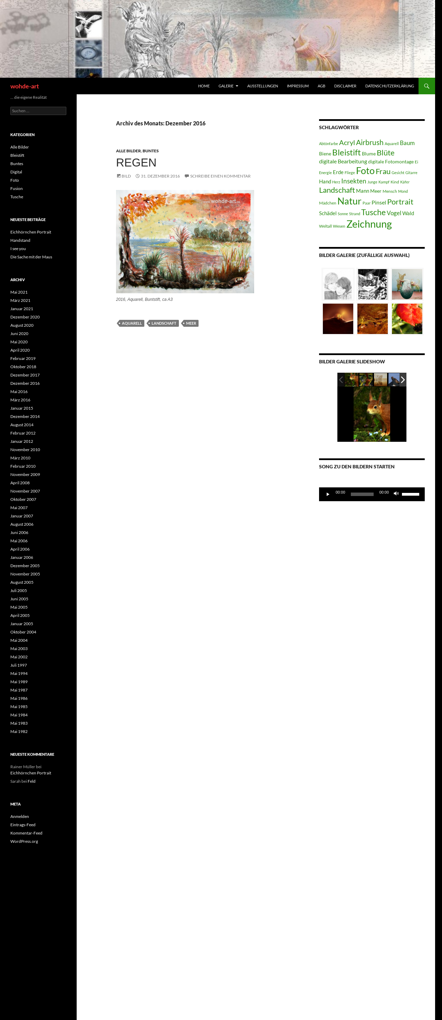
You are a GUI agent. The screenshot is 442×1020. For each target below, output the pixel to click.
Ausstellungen (262, 86)
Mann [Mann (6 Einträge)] (362, 191)
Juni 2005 (19, 598)
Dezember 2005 (25, 565)
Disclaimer (345, 86)
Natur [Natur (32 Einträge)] (349, 201)
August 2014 (21, 424)
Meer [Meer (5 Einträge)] (376, 191)
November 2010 (25, 449)
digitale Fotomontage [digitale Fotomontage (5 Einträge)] (391, 161)
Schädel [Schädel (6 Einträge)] (328, 213)
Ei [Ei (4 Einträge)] (416, 161)
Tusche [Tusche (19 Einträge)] (373, 212)
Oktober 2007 (23, 499)
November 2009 (25, 474)
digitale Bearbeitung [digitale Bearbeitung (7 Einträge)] (343, 161)
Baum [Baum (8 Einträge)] (407, 142)
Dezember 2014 (25, 416)
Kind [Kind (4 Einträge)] (395, 181)
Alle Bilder (128, 150)
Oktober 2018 (23, 366)
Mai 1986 (19, 698)
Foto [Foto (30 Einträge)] (365, 170)
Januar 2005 (21, 623)
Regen (136, 162)
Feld (32, 781)
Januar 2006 (21, 557)
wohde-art (24, 86)
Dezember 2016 (25, 383)
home (204, 86)
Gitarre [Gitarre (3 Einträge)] (411, 172)
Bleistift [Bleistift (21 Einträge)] (346, 152)
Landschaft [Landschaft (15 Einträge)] (337, 189)
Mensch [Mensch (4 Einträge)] (390, 191)
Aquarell (132, 323)
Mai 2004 (19, 640)
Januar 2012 (21, 441)
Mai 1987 (19, 690)
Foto (14, 180)
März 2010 (20, 457)
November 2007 (25, 491)
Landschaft (164, 323)
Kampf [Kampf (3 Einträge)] (384, 182)
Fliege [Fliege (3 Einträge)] (350, 172)
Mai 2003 (19, 648)
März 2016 (20, 399)
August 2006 (21, 524)
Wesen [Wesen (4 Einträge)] (339, 226)
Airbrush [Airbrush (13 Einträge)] (370, 142)
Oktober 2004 (23, 632)
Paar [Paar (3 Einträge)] (367, 203)
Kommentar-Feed (26, 833)
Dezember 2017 (25, 375)
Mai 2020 (19, 341)
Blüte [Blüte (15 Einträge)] (386, 152)
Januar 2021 (21, 308)
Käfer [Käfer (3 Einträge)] (405, 182)
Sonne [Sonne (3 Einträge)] (343, 213)
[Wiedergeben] (328, 494)
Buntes (151, 150)
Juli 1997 (18, 665)
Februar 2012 (23, 433)
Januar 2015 (21, 408)
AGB (321, 86)
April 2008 (20, 482)
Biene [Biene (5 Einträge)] (325, 153)
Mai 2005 (19, 607)
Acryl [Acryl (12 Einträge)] (347, 142)
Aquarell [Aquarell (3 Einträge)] (392, 143)
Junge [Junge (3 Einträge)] (372, 182)
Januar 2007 (21, 515)
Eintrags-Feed (23, 824)
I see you (18, 248)
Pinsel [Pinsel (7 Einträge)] (379, 202)
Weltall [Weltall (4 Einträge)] (325, 226)
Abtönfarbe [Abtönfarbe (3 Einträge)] (328, 143)
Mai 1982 (19, 731)
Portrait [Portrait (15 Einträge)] (400, 201)
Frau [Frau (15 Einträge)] (383, 171)
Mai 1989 (19, 681)
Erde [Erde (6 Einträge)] (338, 172)
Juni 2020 (19, 333)
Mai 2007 (19, 507)
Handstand (20, 240)
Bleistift (17, 155)
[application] (372, 494)
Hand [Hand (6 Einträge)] (325, 181)
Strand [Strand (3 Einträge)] (354, 213)
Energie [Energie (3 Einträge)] (325, 172)
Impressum (298, 86)
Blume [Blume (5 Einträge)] (369, 153)
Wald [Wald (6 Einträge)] (408, 213)
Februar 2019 (23, 358)
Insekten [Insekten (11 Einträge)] (353, 181)
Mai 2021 (19, 292)
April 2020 (20, 350)
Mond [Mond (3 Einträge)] (403, 191)
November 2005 (25, 573)
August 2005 (21, 582)
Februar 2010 (23, 466)
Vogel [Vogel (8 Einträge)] (394, 213)
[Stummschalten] (396, 494)
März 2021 (20, 300)
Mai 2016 (19, 391)
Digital (16, 171)
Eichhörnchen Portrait (30, 232)
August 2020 (21, 325)
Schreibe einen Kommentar (220, 176)
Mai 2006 (19, 540)
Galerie (226, 86)
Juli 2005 (18, 590)
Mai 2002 (19, 656)
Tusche (16, 196)
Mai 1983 (19, 723)
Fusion (16, 188)
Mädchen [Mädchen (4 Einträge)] (327, 203)
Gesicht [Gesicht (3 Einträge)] (398, 172)
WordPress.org (24, 841)
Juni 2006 (19, 532)
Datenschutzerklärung (389, 86)
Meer (191, 323)
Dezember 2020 (25, 317)
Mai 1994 (19, 673)
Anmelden (19, 816)
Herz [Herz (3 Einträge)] (336, 182)
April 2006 (20, 549)
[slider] (362, 494)
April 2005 (20, 615)
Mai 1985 (19, 706)
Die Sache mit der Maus (31, 256)
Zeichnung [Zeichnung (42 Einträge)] (369, 224)
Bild (126, 176)
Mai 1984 (19, 714)
